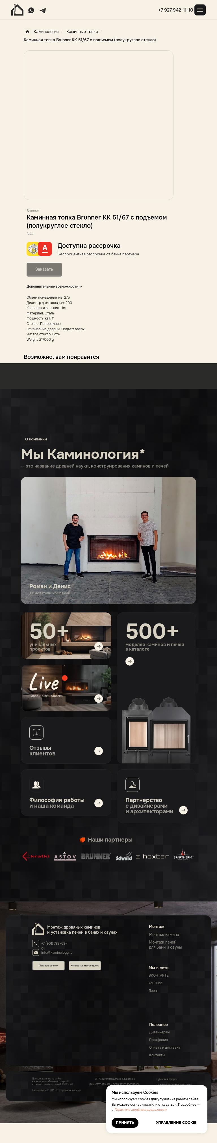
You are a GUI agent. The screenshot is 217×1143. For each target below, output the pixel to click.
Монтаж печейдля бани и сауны (165, 945)
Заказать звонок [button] (48, 965)
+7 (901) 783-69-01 (54, 946)
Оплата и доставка (164, 1047)
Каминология (41, 31)
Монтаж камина (164, 934)
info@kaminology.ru (57, 952)
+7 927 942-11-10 (175, 10)
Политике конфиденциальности (140, 1109)
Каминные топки (82, 31)
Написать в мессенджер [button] (85, 965)
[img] (66, 688)
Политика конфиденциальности (174, 1084)
